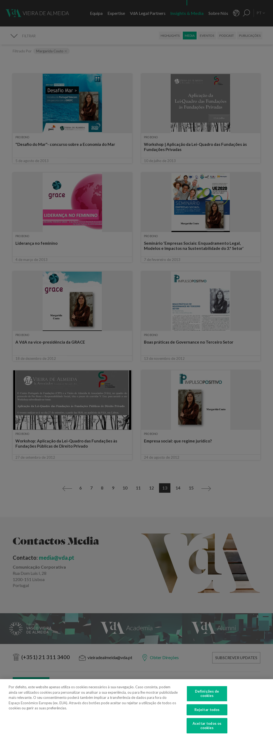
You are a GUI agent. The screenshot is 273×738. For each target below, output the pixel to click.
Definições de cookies (207, 696)
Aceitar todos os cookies (207, 728)
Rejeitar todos (207, 712)
